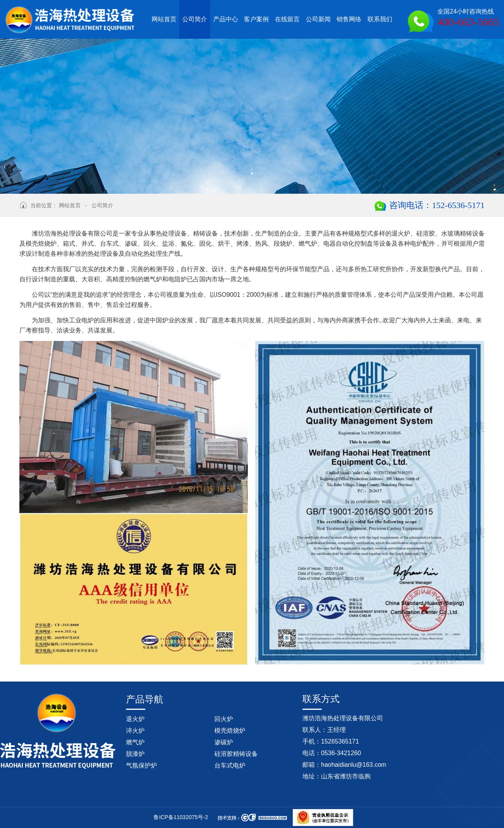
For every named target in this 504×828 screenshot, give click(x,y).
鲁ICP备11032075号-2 (181, 817)
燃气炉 (135, 742)
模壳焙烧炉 (229, 730)
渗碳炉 (223, 742)
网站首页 (70, 205)
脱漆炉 (135, 754)
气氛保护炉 (141, 765)
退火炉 (135, 719)
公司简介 (102, 205)
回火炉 (223, 719)
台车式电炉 (229, 765)
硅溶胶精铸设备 (236, 754)
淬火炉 (135, 730)
